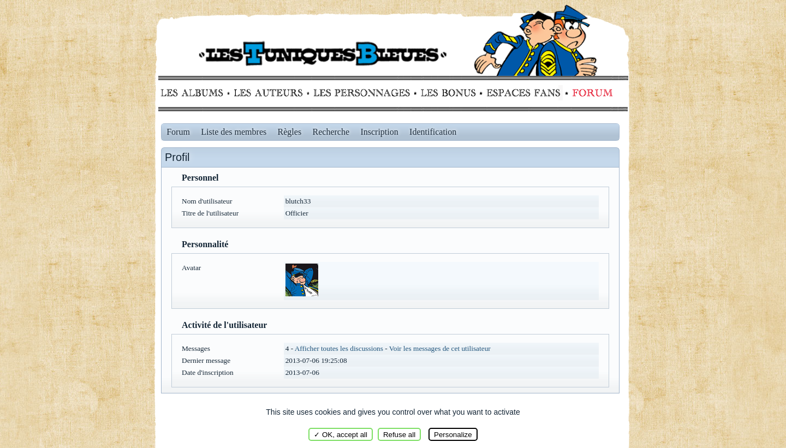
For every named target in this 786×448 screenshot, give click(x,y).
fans (523, 92)
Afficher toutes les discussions (339, 348)
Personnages (361, 92)
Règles (290, 131)
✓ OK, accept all (340, 435)
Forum (590, 92)
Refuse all (399, 435)
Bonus (447, 92)
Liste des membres (233, 131)
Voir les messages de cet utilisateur (440, 348)
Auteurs (272, 92)
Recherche (331, 131)
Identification (432, 131)
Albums (195, 92)
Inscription (379, 131)
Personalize (453, 435)
